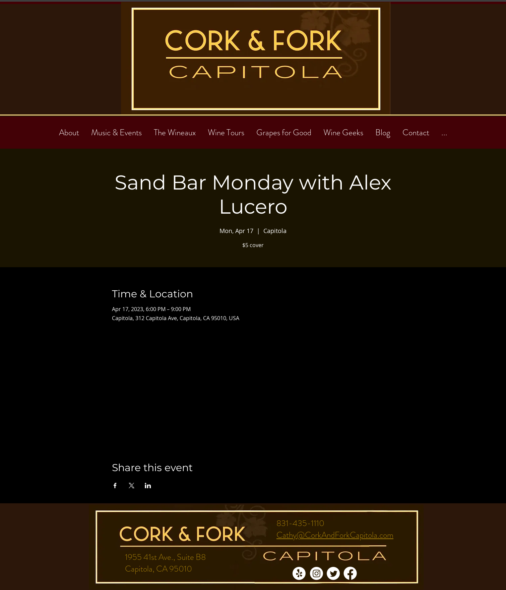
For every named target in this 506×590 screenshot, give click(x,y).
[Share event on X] (131, 485)
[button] (415, 129)
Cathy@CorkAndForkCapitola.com (334, 535)
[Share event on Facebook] (115, 485)
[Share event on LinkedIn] (148, 485)
